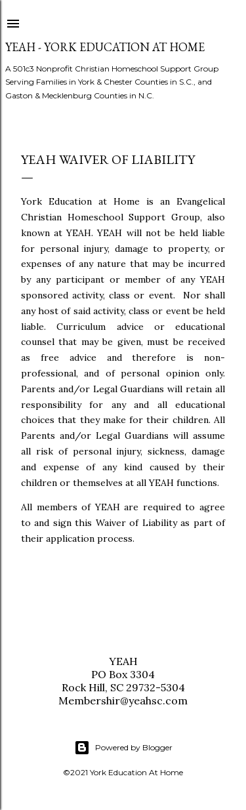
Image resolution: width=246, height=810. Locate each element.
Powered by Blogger (123, 748)
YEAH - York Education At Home (105, 46)
